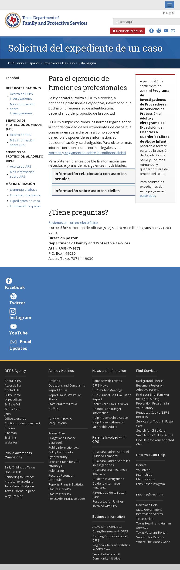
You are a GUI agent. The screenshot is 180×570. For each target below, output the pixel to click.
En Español (12, 404)
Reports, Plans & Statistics (66, 484)
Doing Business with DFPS (110, 531)
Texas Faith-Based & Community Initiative (106, 556)
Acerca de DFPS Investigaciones (21, 96)
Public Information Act (63, 448)
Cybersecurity (57, 457)
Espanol (33, 63)
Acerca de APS (20, 166)
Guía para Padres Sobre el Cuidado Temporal (110, 454)
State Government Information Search (149, 512)
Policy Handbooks (60, 452)
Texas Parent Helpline (20, 491)
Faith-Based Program (150, 484)
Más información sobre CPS (22, 142)
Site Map (11, 433)
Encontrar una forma (25, 195)
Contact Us (12, 390)
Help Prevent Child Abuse (110, 418)
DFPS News (100, 385)
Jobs (7, 414)
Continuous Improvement (22, 423)
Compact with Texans (107, 381)
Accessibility (13, 385)
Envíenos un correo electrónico (73, 222)
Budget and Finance (62, 438)
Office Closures (15, 419)
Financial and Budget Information (106, 411)
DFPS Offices (13, 400)
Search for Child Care (151, 431)
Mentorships (145, 479)
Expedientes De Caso (59, 63)
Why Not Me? (14, 496)
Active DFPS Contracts (107, 527)
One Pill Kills (13, 472)
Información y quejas (25, 206)
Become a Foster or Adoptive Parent (149, 388)
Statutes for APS (59, 489)
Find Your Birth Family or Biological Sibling (152, 397)
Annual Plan (56, 433)
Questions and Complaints (66, 385)
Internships (144, 475)
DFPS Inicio (16, 63)
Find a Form (12, 409)
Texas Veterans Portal (151, 533)
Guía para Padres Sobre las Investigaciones (111, 463)
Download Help (147, 505)
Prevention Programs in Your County (152, 405)
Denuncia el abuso (23, 189)
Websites (11, 442)
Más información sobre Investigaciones (22, 109)
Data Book (55, 443)
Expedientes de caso (25, 201)
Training (10, 438)
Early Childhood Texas (20, 467)
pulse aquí (147, 196)
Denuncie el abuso (126, 31)
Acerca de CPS (20, 135)
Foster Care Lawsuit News (110, 404)
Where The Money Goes (153, 542)
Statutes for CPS (59, 494)
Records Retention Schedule (61, 478)
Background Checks (149, 381)
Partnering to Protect (19, 477)
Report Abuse (58, 390)
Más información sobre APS (22, 174)
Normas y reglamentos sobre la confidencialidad (87, 152)
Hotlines (54, 381)
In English (169, 12)
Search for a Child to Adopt (154, 435)
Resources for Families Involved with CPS (107, 504)
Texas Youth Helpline (19, 486)
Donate (141, 465)
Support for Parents (150, 537)
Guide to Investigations (108, 479)
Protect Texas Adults (19, 482)
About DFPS (13, 381)
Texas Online (145, 519)
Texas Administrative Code (66, 499)
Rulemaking (56, 471)
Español (12, 77)
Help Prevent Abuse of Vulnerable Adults (108, 424)
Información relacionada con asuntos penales (90, 176)
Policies (10, 428)
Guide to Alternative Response (106, 486)
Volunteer (143, 470)
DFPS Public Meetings (107, 390)
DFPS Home (13, 395)
